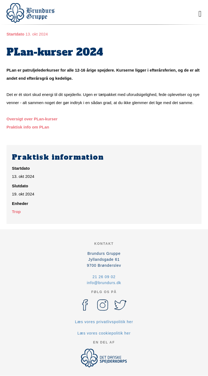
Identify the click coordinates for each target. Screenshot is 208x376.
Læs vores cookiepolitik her (104, 333)
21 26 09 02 (104, 277)
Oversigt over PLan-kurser (31, 119)
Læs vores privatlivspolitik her (104, 322)
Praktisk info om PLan (27, 127)
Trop (16, 211)
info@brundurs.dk (104, 283)
